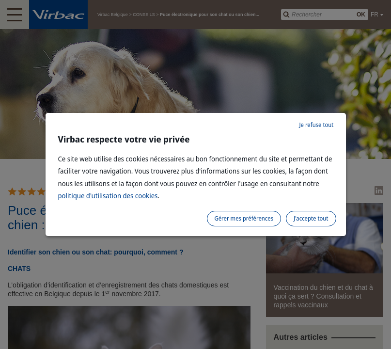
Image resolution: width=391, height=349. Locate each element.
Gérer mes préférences (244, 218)
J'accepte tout (311, 218)
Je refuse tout (316, 125)
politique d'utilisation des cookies (108, 195)
